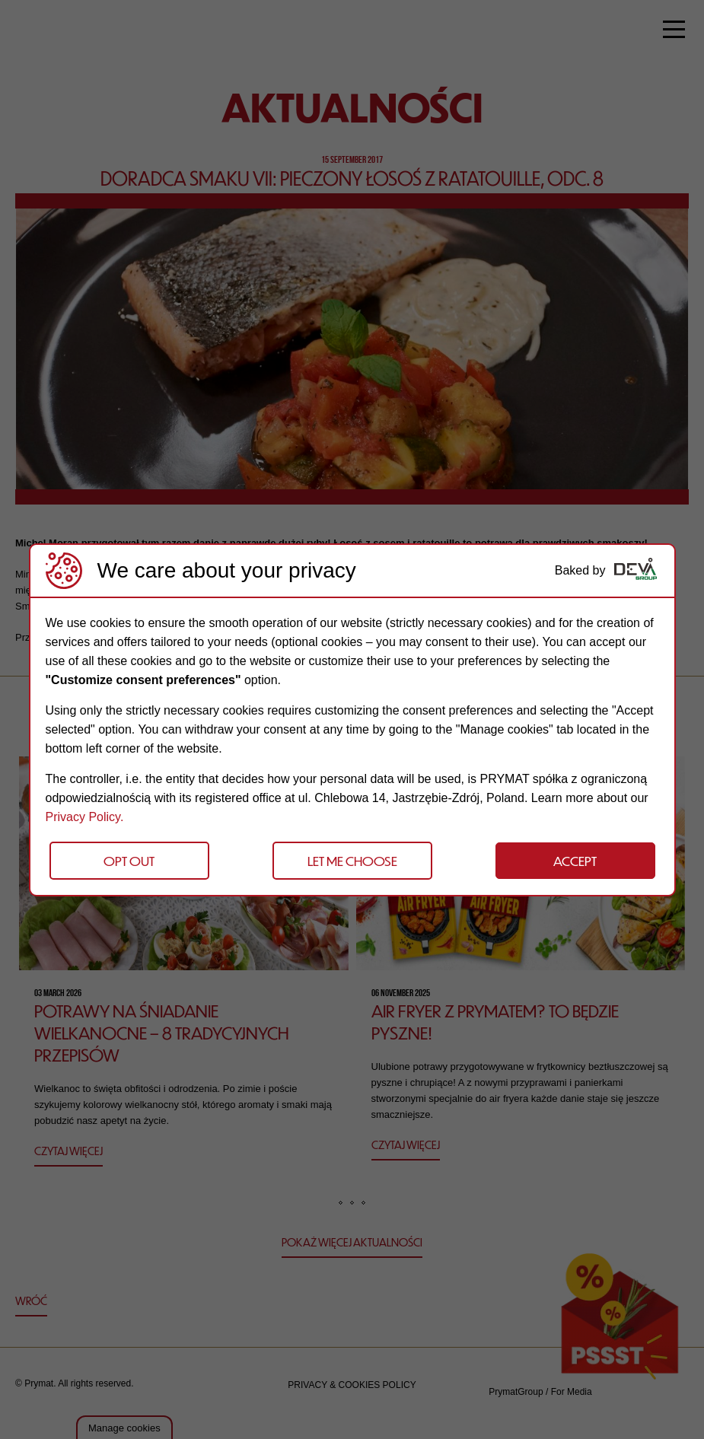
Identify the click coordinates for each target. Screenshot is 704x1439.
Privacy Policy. (85, 816)
